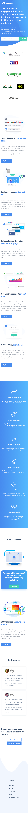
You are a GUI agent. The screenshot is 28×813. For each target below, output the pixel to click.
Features (12, 785)
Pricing (11, 788)
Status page (12, 791)
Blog (10, 794)
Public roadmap (14, 797)
